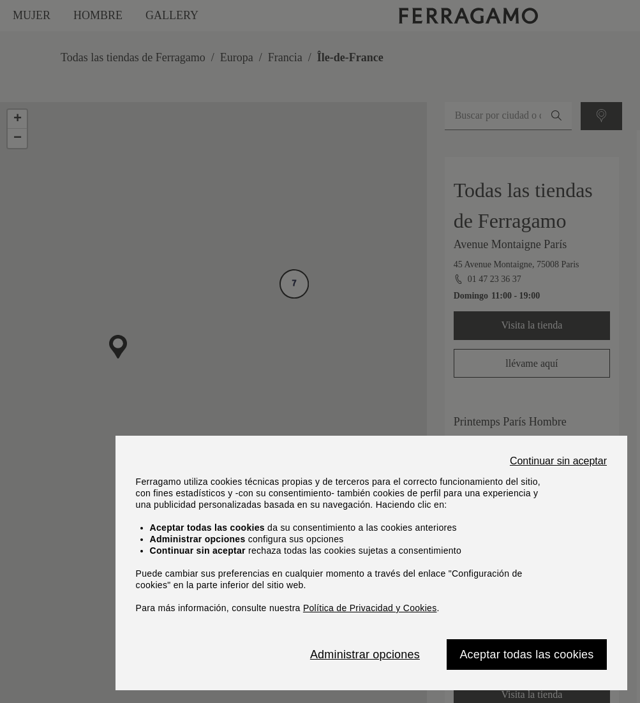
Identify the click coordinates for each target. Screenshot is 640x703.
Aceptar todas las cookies (526, 654)
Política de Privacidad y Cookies (370, 608)
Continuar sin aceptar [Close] (558, 461)
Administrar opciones (365, 654)
